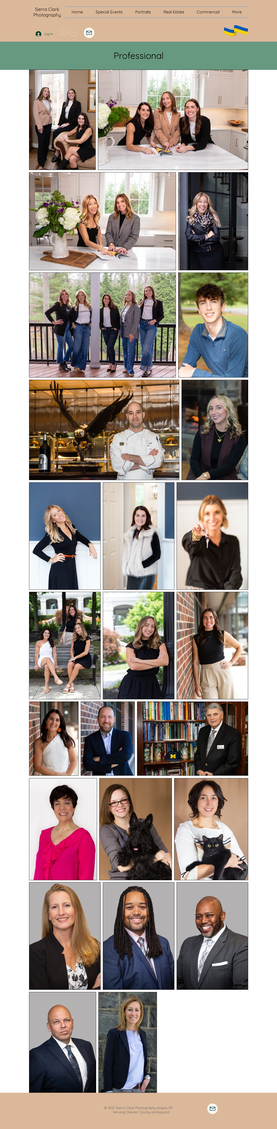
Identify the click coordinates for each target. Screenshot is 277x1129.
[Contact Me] (212, 1108)
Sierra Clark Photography (47, 12)
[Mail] (89, 33)
